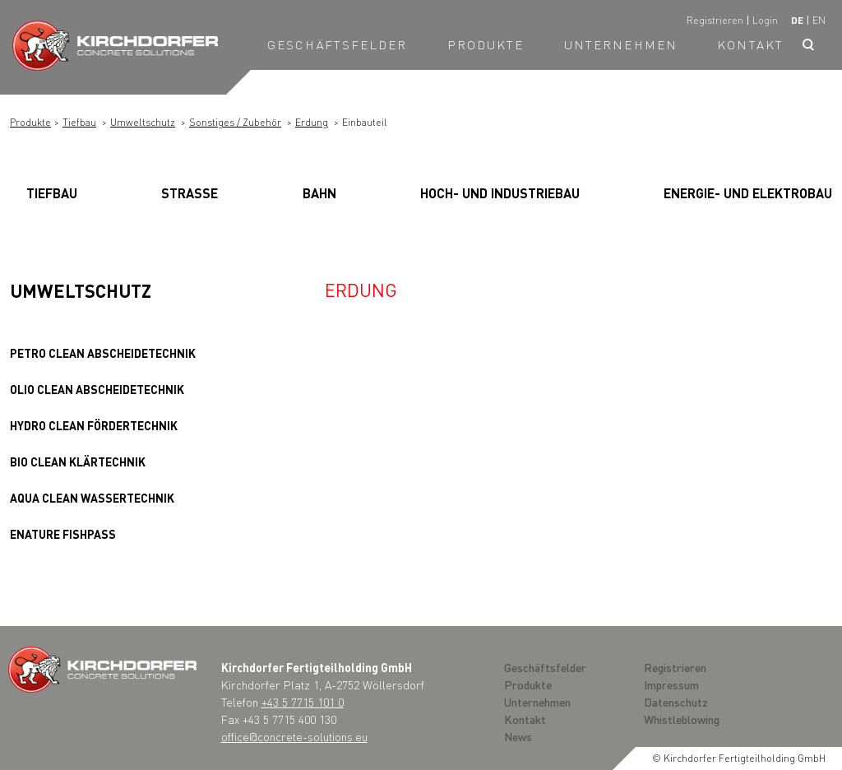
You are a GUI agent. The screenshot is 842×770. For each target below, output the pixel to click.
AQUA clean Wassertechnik (92, 497)
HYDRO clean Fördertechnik (94, 425)
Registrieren (715, 20)
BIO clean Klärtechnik (78, 461)
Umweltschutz (142, 122)
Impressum (671, 684)
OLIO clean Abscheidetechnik (97, 389)
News (518, 736)
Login (765, 20)
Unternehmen (621, 44)
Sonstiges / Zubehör (235, 122)
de (797, 20)
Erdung (311, 122)
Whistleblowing (681, 719)
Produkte (486, 44)
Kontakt (750, 44)
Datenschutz (676, 701)
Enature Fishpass (63, 533)
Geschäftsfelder (337, 44)
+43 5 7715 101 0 (302, 701)
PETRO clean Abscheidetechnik (103, 353)
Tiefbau (79, 122)
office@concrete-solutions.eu (294, 736)
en (819, 20)
